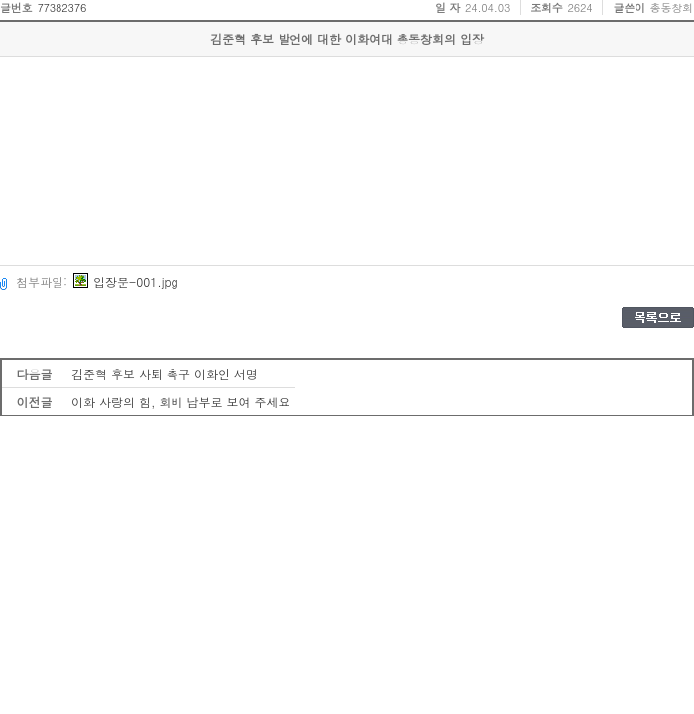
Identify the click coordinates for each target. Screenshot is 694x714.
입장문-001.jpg (125, 281)
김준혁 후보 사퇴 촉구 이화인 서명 (164, 373)
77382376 (61, 7)
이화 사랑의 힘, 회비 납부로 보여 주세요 (180, 401)
